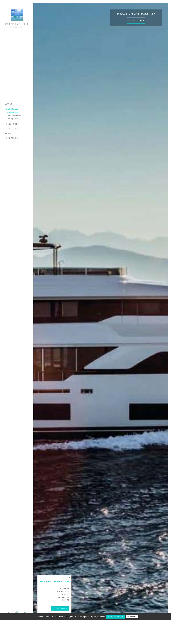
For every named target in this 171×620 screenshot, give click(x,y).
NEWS (8, 133)
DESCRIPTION (64, 588)
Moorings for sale (13, 119)
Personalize (132, 617)
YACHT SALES (11, 109)
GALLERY (65, 594)
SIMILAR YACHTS (63, 597)
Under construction (14, 116)
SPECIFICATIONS (63, 591)
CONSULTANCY (12, 124)
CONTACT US (11, 138)
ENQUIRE (65, 600)
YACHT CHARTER (13, 128)
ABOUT (8, 104)
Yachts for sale (12, 113)
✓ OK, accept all (115, 616)
